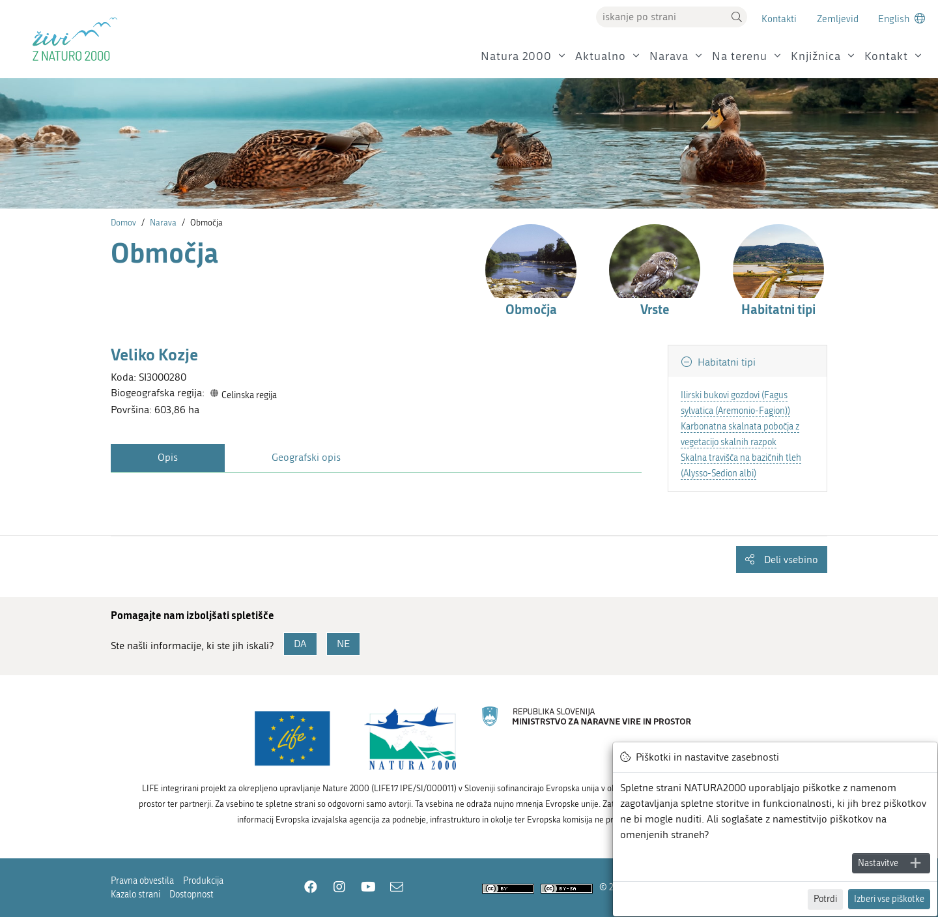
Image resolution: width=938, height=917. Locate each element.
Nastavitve (878, 863)
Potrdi (825, 899)
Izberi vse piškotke (889, 899)
